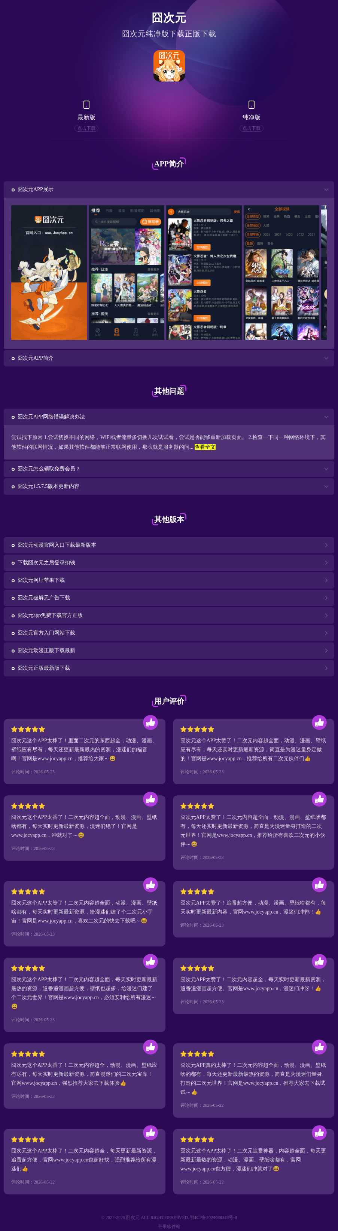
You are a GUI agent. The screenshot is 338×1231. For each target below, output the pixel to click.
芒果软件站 (169, 1226)
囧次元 (169, 18)
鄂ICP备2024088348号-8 (213, 1217)
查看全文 (205, 447)
